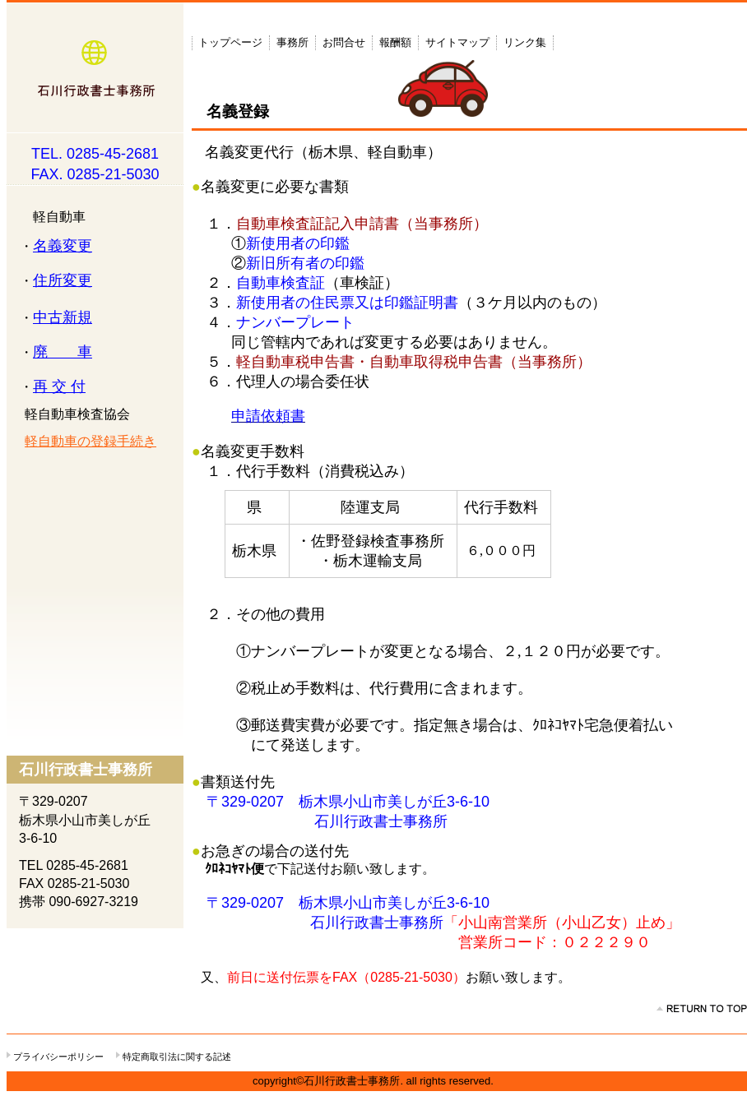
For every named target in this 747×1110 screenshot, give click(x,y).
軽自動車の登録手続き (90, 441)
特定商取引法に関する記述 (177, 1056)
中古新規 (62, 317)
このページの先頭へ (702, 1009)
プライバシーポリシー (58, 1056)
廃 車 (62, 352)
